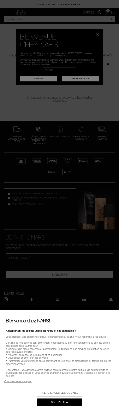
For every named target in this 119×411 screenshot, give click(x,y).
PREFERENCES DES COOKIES (59, 392)
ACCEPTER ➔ (60, 402)
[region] (59, 360)
